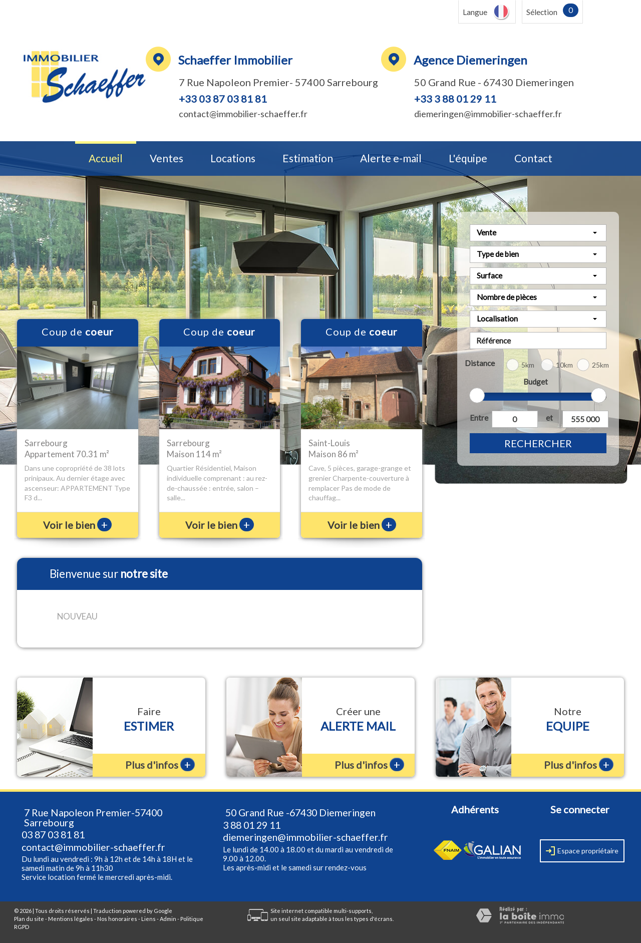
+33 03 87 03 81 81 (223, 99)
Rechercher (538, 443)
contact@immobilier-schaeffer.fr (243, 113)
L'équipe (468, 158)
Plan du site (29, 918)
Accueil (106, 158)
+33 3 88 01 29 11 (455, 99)
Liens (148, 918)
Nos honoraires (117, 918)
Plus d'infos (160, 764)
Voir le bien (77, 525)
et (549, 417)
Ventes (166, 158)
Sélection (541, 12)
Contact (533, 158)
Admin (168, 918)
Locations (232, 158)
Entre (479, 417)
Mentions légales (70, 918)
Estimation (307, 158)
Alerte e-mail (391, 158)
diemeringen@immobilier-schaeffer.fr (488, 113)
